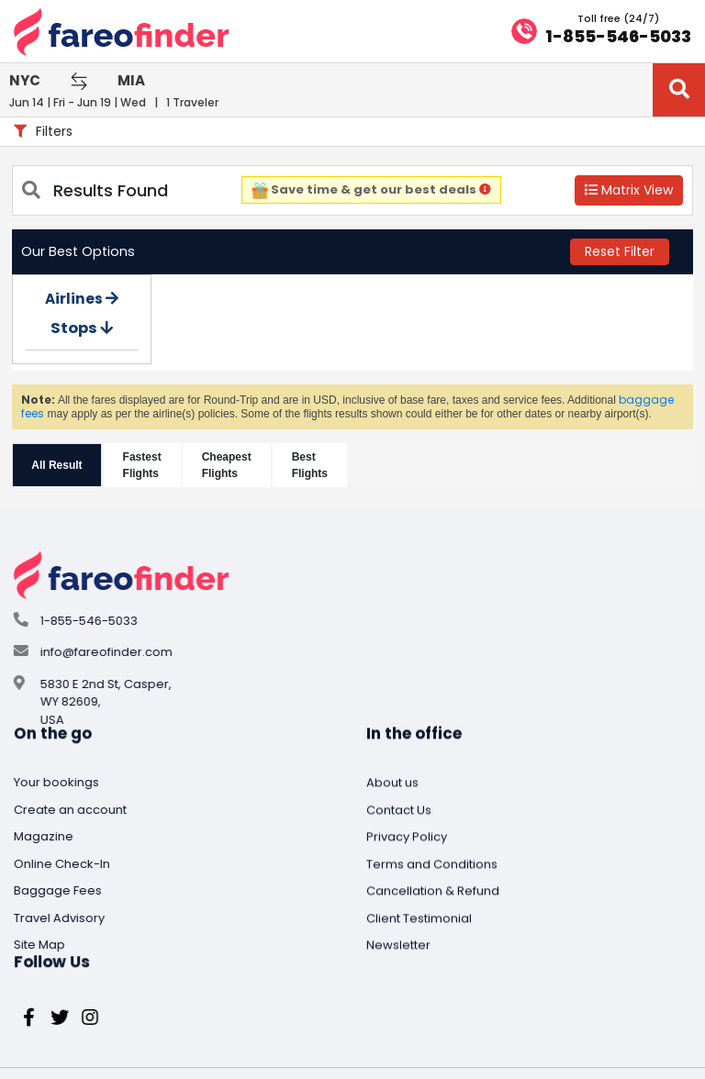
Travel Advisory (308, 724)
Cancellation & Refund (80, 995)
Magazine (292, 642)
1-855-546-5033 (609, 36)
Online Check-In (311, 670)
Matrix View (627, 186)
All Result (58, 461)
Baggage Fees (307, 697)
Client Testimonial (66, 1021)
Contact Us (46, 913)
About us (40, 886)
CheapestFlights (227, 461)
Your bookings (305, 588)
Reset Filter (618, 248)
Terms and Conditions (79, 967)
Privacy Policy (54, 941)
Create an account (319, 616)
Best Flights (311, 461)
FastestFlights (143, 461)
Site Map (288, 751)
